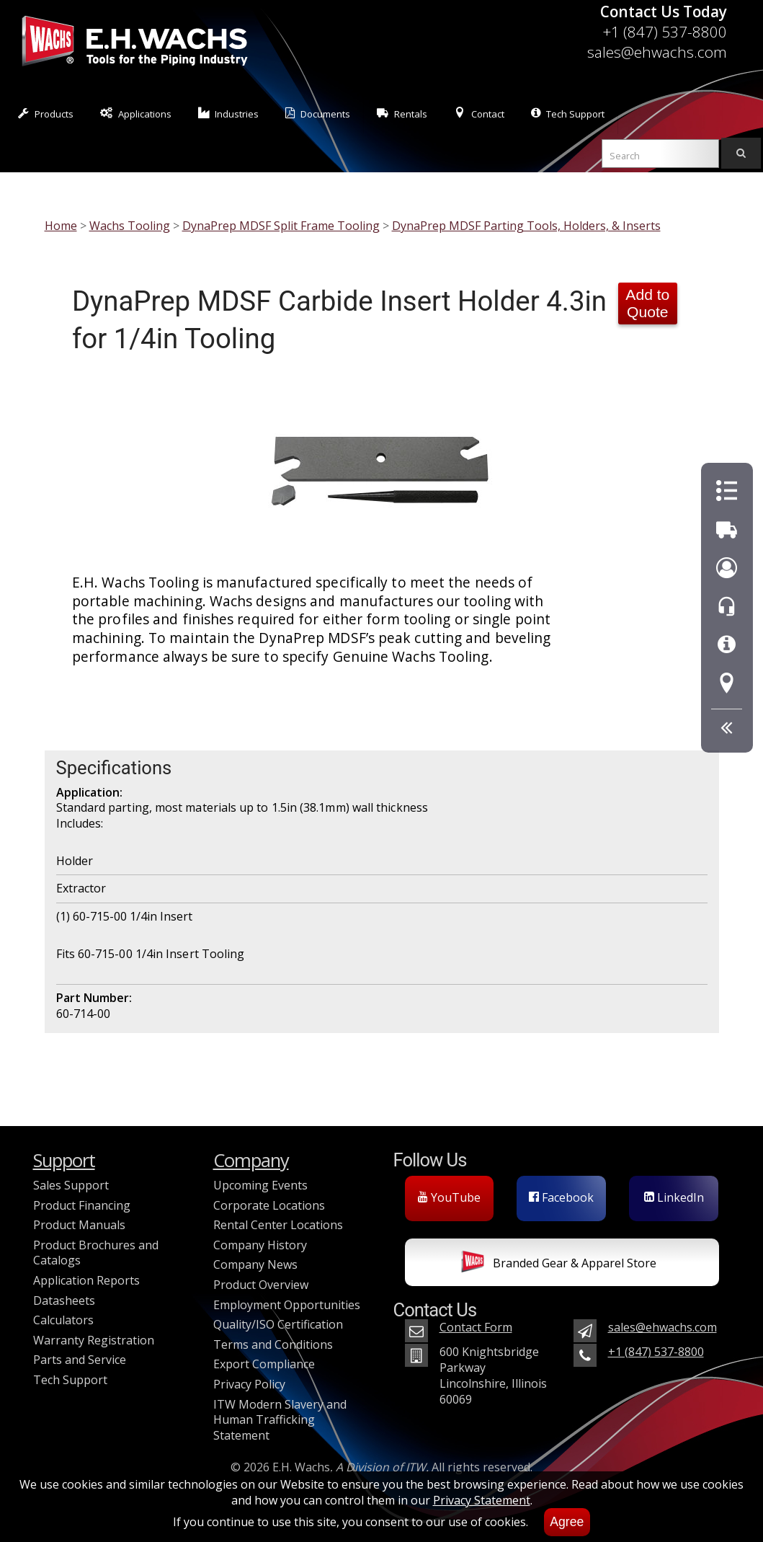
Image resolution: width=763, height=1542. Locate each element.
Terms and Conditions (273, 1344)
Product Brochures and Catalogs (96, 1253)
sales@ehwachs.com (657, 52)
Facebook (561, 1197)
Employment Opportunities (286, 1305)
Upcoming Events (260, 1185)
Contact (479, 113)
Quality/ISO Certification (278, 1324)
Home (61, 226)
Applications (135, 113)
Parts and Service (79, 1360)
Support (64, 1160)
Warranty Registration (93, 1340)
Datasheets (64, 1300)
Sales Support (71, 1185)
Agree (567, 1522)
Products (45, 113)
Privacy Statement (481, 1500)
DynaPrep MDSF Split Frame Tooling (281, 226)
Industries (228, 113)
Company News (255, 1264)
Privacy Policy (249, 1384)
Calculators (63, 1320)
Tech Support (567, 113)
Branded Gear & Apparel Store (558, 1264)
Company (251, 1160)
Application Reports (86, 1280)
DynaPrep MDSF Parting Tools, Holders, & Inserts (526, 226)
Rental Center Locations (278, 1225)
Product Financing (81, 1205)
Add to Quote (647, 303)
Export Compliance (264, 1364)
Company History (260, 1245)
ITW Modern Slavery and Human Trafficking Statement (280, 1419)
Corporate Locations (269, 1205)
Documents (317, 113)
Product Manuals (79, 1225)
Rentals (402, 113)
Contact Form (475, 1327)
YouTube (449, 1197)
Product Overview (260, 1285)
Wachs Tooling (129, 226)
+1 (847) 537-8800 (664, 32)
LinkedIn (674, 1197)
